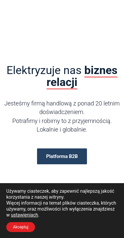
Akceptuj (20, 227)
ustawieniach (24, 215)
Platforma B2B (62, 156)
